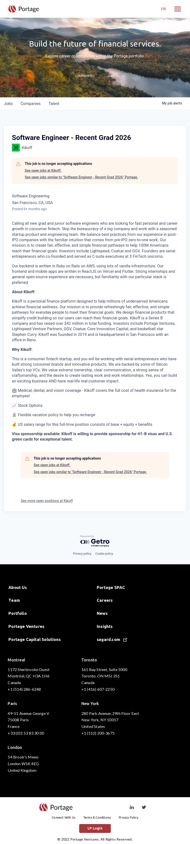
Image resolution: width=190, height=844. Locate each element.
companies (31, 103)
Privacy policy (82, 553)
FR (163, 8)
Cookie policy (104, 553)
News (102, 613)
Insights (105, 626)
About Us (17, 587)
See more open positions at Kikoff (47, 501)
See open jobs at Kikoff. (43, 170)
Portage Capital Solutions (34, 639)
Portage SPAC (111, 587)
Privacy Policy (128, 817)
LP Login (95, 828)
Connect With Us (63, 817)
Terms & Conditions (97, 817)
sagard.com (112, 639)
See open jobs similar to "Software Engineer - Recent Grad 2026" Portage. (81, 177)
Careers (105, 600)
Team (14, 600)
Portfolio (17, 613)
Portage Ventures (26, 626)
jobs (8, 103)
